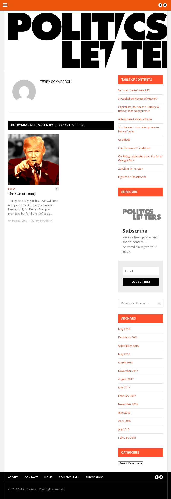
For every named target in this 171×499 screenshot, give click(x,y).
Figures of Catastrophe (132, 177)
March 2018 (125, 362)
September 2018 (128, 345)
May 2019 (124, 329)
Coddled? (124, 139)
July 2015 (123, 429)
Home (48, 477)
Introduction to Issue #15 (133, 90)
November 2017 (128, 370)
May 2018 (124, 354)
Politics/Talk (69, 477)
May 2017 (124, 387)
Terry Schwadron (43, 221)
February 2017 (127, 395)
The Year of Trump (22, 194)
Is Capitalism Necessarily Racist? (138, 98)
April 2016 (124, 421)
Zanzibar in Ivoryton (130, 168)
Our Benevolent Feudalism (134, 148)
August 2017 (125, 379)
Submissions (95, 477)
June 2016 (124, 412)
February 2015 (127, 437)
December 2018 (128, 337)
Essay (12, 189)
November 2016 (128, 404)
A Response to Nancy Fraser (135, 119)
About (13, 477)
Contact (31, 477)
